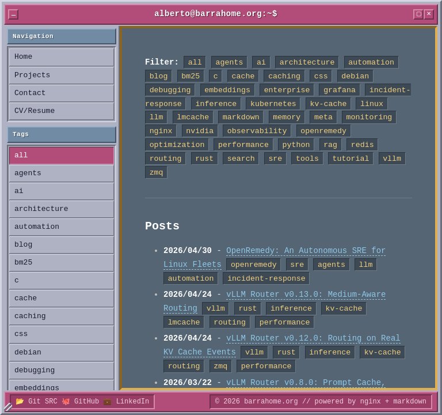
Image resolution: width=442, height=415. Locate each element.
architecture (41, 209)
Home (23, 57)
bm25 (23, 263)
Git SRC (42, 401)
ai (19, 191)
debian (27, 353)
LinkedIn (133, 401)
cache (25, 298)
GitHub (86, 401)
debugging (34, 370)
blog (23, 245)
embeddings (36, 388)
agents (27, 173)
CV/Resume (34, 111)
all (21, 155)
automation (36, 227)
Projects (32, 75)
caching (30, 316)
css (21, 334)
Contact (30, 93)
